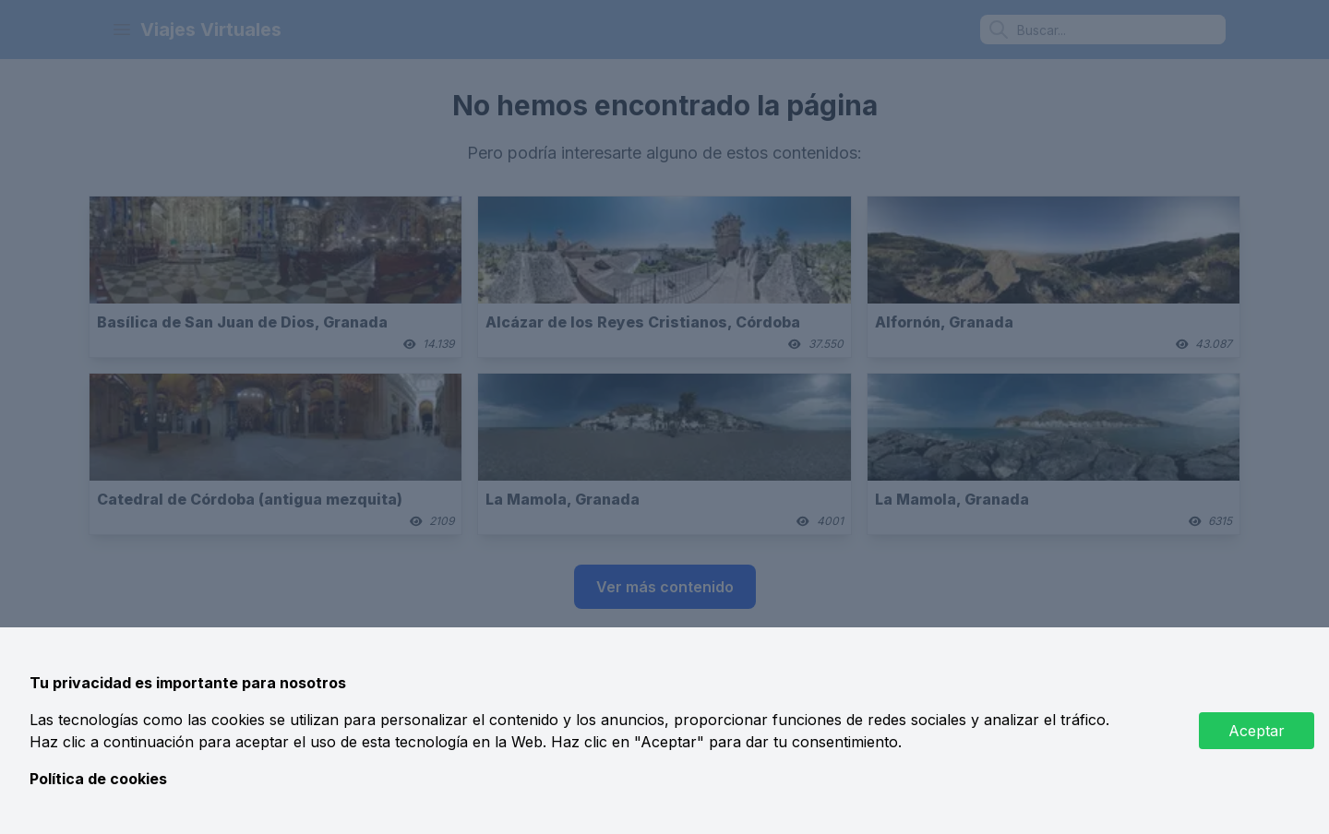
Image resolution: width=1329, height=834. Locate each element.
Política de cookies (98, 778)
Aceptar (1256, 730)
